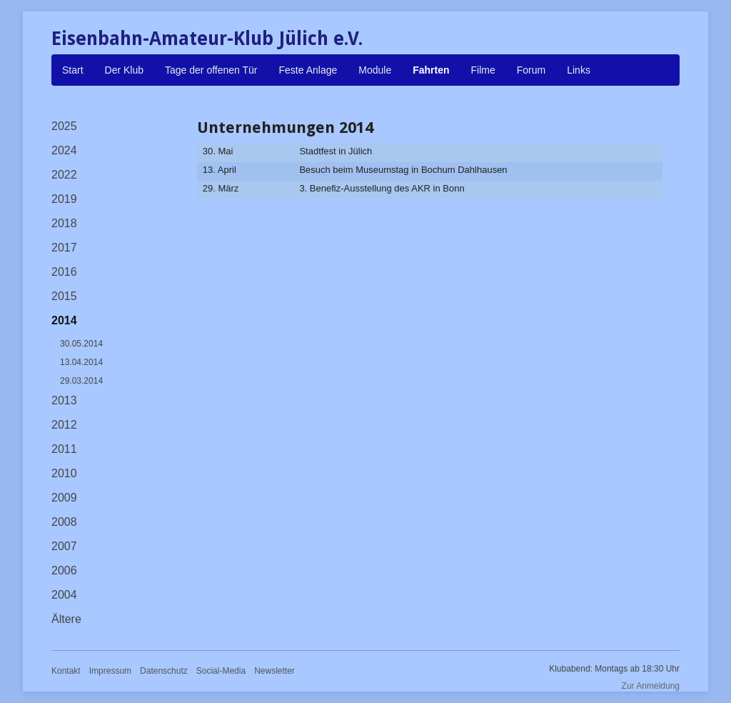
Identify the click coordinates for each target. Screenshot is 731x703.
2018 (64, 223)
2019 (64, 199)
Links (578, 70)
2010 (64, 473)
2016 (64, 272)
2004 (64, 595)
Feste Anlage (308, 70)
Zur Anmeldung (651, 686)
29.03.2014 (81, 381)
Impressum (110, 671)
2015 (64, 296)
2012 (64, 425)
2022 (64, 175)
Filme (483, 70)
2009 (64, 498)
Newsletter (274, 671)
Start (73, 70)
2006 (64, 570)
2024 (64, 150)
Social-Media (221, 671)
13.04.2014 (81, 362)
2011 (64, 449)
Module (374, 70)
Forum (531, 70)
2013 (64, 400)
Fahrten (431, 70)
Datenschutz (164, 671)
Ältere (66, 619)
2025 (64, 126)
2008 (64, 522)
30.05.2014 (81, 344)
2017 (64, 247)
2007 (64, 546)
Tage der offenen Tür (211, 70)
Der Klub (124, 70)
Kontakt (66, 671)
